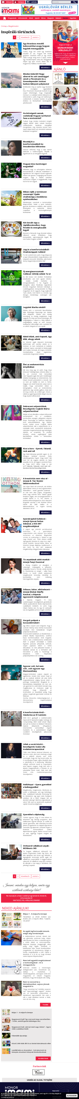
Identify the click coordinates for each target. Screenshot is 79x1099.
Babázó (58, 18)
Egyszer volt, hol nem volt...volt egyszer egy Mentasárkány (33, 653)
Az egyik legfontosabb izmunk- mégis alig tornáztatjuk (36, 916)
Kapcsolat (55, 1073)
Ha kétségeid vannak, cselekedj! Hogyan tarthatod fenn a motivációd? (36, 114)
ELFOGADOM (72, 1095)
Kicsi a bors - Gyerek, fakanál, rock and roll (36, 438)
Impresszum (56, 1076)
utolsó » (36, 37)
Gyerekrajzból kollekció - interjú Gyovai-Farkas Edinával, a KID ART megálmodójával (37, 509)
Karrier (65, 18)
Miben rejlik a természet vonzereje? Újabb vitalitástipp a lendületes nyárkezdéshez (37, 190)
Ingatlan (73, 18)
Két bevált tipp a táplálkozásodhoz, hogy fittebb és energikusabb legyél (37, 218)
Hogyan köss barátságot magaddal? (34, 161)
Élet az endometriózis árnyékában (33, 355)
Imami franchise (57, 1084)
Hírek (31, 18)
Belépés (21, 2)
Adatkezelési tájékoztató (56, 1080)
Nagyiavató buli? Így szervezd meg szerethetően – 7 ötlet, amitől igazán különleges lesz (31, 1003)
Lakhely (34, 2)
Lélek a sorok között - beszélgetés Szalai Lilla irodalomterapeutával (33, 731)
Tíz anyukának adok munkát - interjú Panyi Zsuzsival (36, 546)
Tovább (45, 987)
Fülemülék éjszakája (19, 1018)
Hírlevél (9, 2)
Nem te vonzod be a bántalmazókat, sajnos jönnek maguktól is (35, 967)
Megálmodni (13, 26)
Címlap (4, 18)
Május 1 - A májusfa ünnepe (34, 897)
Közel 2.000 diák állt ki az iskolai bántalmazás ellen (31, 1026)
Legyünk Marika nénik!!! (34, 297)
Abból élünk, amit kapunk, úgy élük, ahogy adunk (37, 327)
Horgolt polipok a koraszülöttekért (31, 606)
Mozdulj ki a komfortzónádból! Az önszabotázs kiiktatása (37, 141)
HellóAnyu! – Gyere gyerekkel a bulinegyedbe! (36, 769)
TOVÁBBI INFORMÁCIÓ (7, 1097)
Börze (43, 18)
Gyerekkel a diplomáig (33, 798)
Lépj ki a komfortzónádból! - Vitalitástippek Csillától (36, 240)
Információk (22, 18)
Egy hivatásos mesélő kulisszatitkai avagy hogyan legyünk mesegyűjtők (36, 45)
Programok (12, 18)
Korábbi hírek (43, 1041)
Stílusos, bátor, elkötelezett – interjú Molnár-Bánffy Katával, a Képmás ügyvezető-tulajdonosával (37, 578)
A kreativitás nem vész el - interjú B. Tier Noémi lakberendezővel (35, 469)
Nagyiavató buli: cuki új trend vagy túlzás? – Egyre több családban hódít (31, 1011)
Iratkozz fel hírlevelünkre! (26, 884)
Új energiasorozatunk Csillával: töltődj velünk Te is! (36, 262)
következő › (25, 37)
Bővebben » (45, 67)
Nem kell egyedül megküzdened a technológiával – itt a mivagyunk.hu (36, 946)
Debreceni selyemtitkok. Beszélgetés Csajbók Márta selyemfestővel (35, 398)
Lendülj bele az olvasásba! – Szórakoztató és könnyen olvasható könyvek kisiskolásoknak (29, 1034)
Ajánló (37, 18)
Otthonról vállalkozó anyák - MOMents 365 (36, 830)
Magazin (50, 18)
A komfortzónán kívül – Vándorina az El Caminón (34, 698)
